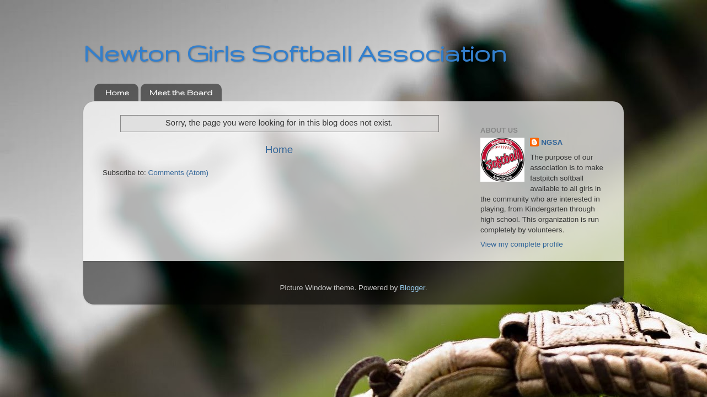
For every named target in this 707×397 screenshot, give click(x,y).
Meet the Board (180, 92)
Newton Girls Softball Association (295, 53)
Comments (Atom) (178, 172)
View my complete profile (521, 244)
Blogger (412, 288)
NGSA (552, 142)
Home (117, 92)
